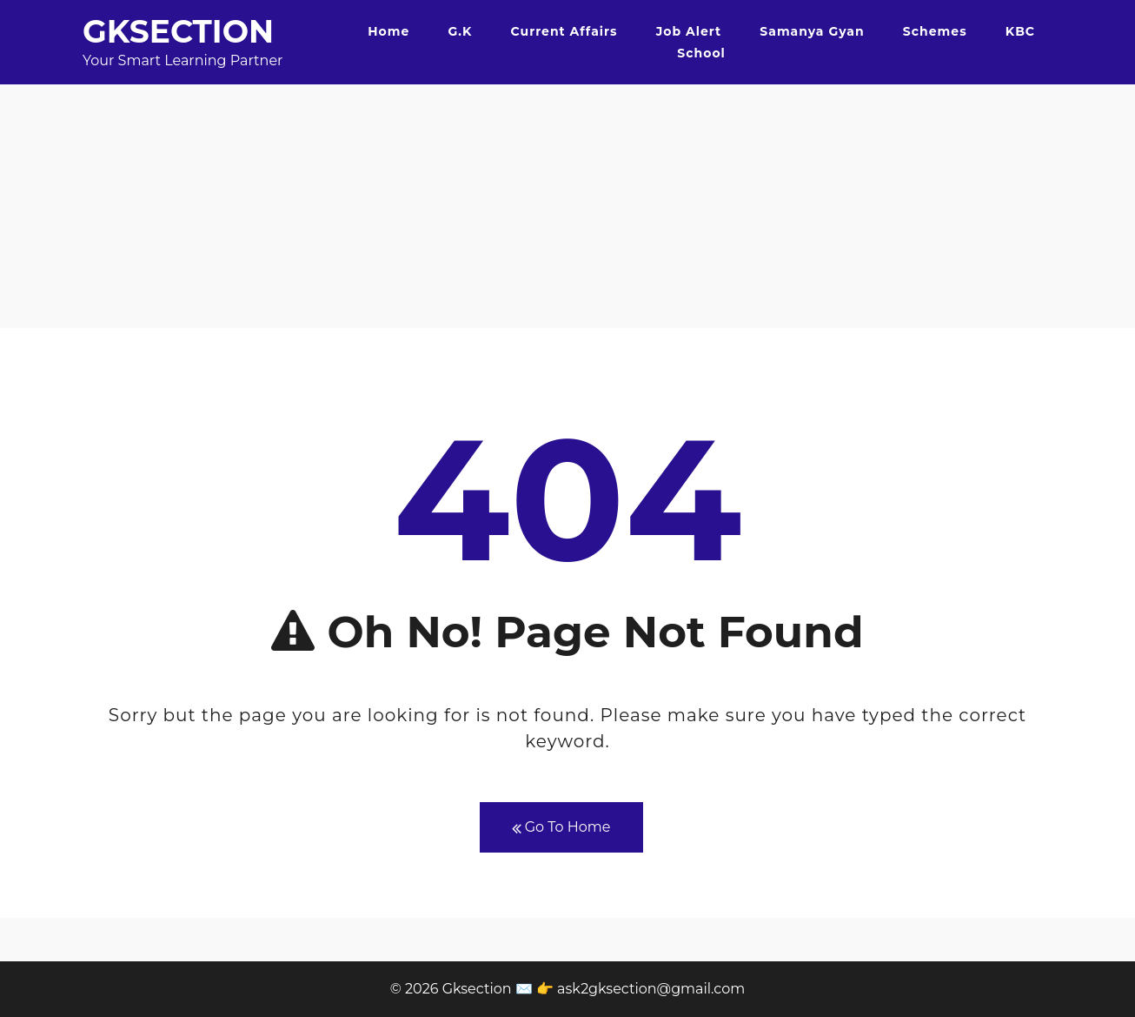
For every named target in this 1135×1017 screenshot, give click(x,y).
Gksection (178, 31)
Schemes (935, 31)
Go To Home (561, 828)
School (701, 53)
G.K (460, 31)
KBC (1020, 31)
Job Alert (688, 31)
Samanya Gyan (812, 31)
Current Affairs (564, 31)
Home (388, 31)
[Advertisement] (567, 206)
